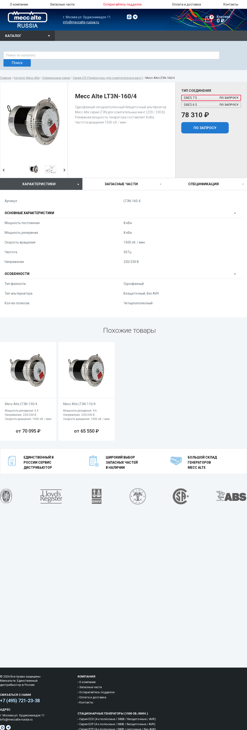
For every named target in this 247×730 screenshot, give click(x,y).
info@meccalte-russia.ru (81, 22)
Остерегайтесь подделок (97, 692)
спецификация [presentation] (203, 184)
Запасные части (62, 4)
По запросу (205, 128)
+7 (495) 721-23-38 (20, 701)
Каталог (13, 36)
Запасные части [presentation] (121, 184)
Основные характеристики (29, 213)
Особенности (17, 274)
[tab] (41, 184)
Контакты (230, 4)
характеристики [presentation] (39, 184)
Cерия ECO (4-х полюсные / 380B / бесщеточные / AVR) (117, 719)
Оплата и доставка (186, 4)
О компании (19, 4)
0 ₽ (228, 19)
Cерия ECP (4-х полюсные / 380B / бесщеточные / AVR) (117, 724)
